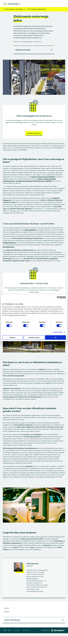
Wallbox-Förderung (9, 243)
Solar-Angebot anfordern (13, 9)
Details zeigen (57, 332)
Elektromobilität (30, 230)
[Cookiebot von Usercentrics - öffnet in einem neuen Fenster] (58, 297)
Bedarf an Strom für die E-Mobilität (43, 177)
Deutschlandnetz (8, 247)
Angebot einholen (34, 133)
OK (56, 337)
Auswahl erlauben (34, 337)
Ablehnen (12, 337)
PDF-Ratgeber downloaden (36, 9)
